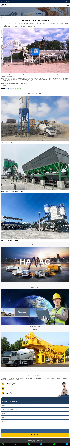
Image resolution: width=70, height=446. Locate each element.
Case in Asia (13, 17)
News (8, 17)
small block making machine (16, 79)
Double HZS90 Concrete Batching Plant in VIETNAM (16, 83)
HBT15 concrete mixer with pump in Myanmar (13, 85)
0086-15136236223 (6, 1)
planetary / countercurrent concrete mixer (25, 80)
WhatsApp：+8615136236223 (7, 76)
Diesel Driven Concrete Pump (57, 79)
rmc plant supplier (47, 78)
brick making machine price (57, 78)
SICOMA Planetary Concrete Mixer (10, 80)
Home (3, 17)
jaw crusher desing (33, 79)
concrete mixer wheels (7, 78)
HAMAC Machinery (25, 79)
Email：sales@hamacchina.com (58, 74)
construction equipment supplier (45, 79)
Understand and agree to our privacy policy (11, 431)
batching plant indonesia (38, 78)
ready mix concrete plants (28, 78)
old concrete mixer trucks (17, 78)
